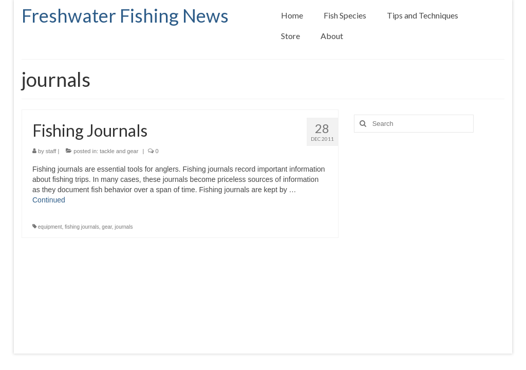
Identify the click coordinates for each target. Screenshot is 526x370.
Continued (48, 200)
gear (106, 227)
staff (51, 151)
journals (124, 227)
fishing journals (82, 227)
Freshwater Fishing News (125, 15)
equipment (50, 227)
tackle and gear (119, 151)
